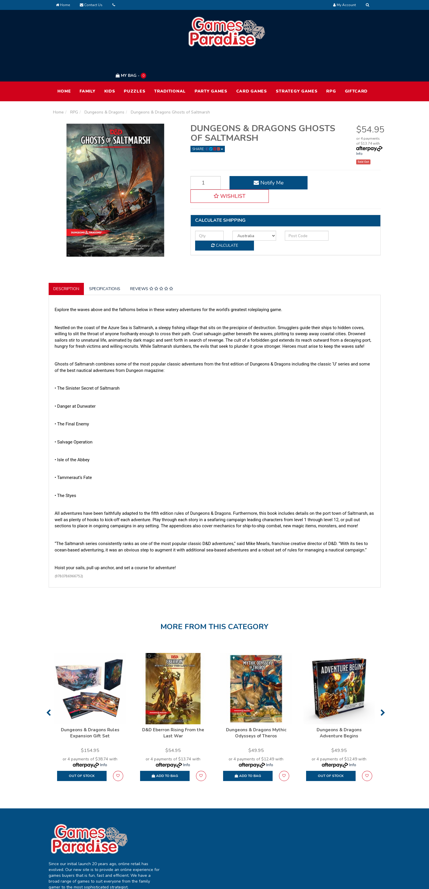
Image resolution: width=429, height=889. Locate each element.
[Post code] (293, 195)
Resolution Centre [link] (207, 847)
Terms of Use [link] (335, 823)
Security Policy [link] (336, 860)
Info (359, 126)
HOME (64, 63)
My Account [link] (201, 823)
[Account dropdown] (344, 5)
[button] (343, 155)
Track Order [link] (201, 835)
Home (63, 5)
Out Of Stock (82, 748)
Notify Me (261, 155)
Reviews (151, 261)
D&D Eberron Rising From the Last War (173, 705)
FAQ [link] (261, 835)
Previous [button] (48, 685)
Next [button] (383, 685)
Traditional (170, 63)
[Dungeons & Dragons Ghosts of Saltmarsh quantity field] (202, 155)
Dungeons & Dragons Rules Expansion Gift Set (90, 705)
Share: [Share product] (207, 121)
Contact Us (91, 5)
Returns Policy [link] (336, 847)
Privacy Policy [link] (335, 835)
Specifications (104, 261)
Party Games (211, 63)
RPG (331, 63)
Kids (109, 63)
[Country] (246, 195)
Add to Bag (165, 748)
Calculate (348, 194)
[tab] (66, 261)
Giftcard (356, 63)
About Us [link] (265, 823)
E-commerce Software (284, 880)
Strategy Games (297, 63)
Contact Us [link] (267, 847)
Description (66, 261)
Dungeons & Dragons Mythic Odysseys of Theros (256, 705)
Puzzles (134, 63)
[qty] (206, 195)
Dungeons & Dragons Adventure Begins (339, 705)
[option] (90, 692)
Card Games (251, 63)
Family (87, 63)
